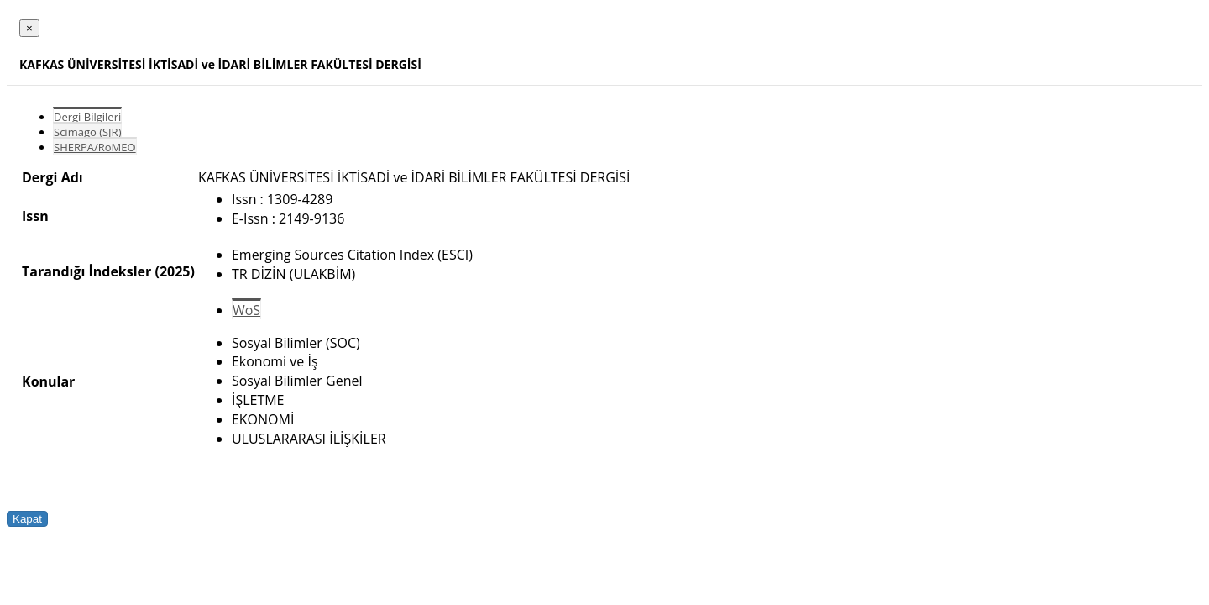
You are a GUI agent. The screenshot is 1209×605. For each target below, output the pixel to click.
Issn (35, 216)
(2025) (174, 271)
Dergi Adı (52, 177)
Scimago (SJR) (87, 131)
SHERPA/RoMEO (95, 147)
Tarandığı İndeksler (86, 271)
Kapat (27, 519)
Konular (48, 381)
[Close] (29, 28)
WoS (246, 310)
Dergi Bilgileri (87, 116)
